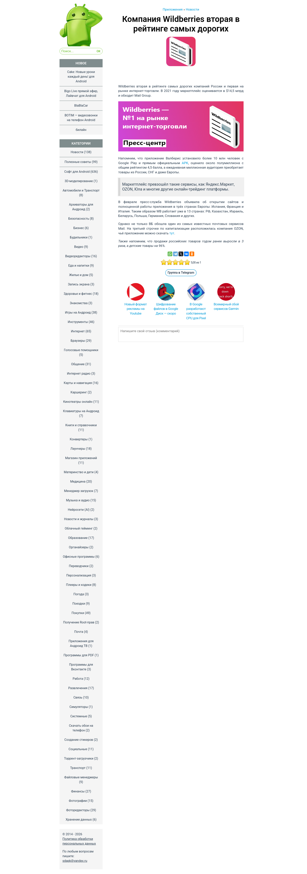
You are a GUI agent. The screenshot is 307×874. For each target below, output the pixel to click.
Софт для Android (76, 172)
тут (171, 233)
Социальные (78, 749)
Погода (78, 594)
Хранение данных (79, 819)
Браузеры (78, 341)
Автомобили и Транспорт (81, 190)
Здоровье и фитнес (78, 294)
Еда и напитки (78, 265)
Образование (78, 538)
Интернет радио (78, 373)
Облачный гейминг (79, 528)
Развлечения (77, 688)
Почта (78, 632)
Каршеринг (78, 392)
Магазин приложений (81, 458)
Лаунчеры (77, 448)
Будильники (79, 237)
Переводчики (78, 566)
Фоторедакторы (77, 810)
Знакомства (79, 303)
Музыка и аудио (77, 500)
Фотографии (78, 801)
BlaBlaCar (81, 105)
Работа (78, 679)
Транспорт (77, 768)
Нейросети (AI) (79, 510)
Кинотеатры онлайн (77, 402)
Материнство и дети (79, 472)
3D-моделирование (79, 181)
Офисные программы (79, 556)
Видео (78, 247)
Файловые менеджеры (81, 777)
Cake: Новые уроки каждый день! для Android (81, 76)
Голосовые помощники (81, 350)
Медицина (78, 481)
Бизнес (78, 228)
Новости (77, 152)
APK (185, 163)
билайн (81, 130)
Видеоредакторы (77, 256)
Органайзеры (79, 547)
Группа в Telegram (181, 272)
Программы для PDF (78, 655)
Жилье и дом (78, 275)
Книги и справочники (81, 425)
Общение (78, 364)
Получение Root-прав (78, 622)
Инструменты (78, 322)
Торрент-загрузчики (78, 758)
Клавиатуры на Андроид (81, 411)
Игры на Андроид (78, 312)
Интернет (78, 331)
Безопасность (78, 218)
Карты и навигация (78, 383)
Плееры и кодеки (78, 585)
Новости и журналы (78, 519)
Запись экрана (79, 284)
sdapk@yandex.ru (74, 861)
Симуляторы (79, 707)
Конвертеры (79, 439)
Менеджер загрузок (78, 491)
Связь (77, 697)
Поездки (78, 603)
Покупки (78, 613)
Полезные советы (78, 162)
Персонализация (78, 575)
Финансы (78, 791)
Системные (78, 716)
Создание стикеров (78, 740)
